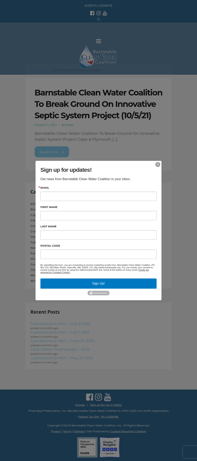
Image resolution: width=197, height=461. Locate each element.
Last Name (48, 226)
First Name (48, 207)
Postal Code (50, 245)
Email (44, 187)
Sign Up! (98, 283)
